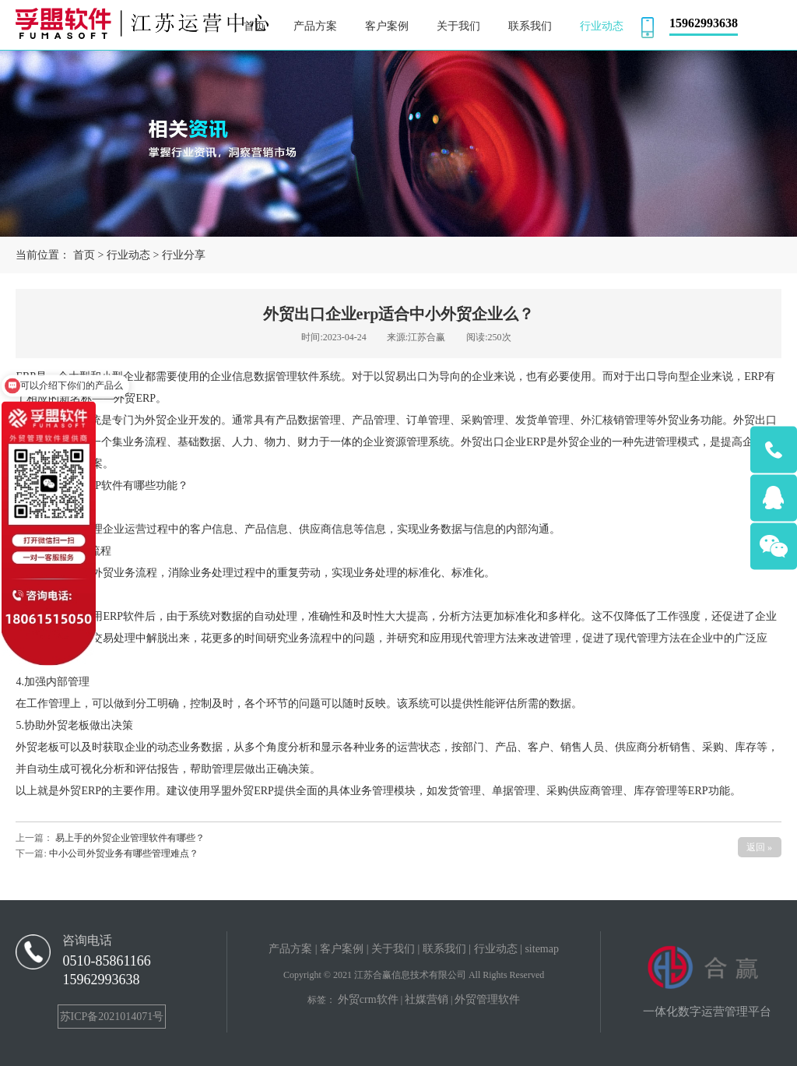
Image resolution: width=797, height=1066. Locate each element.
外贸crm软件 (368, 999)
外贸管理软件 (487, 999)
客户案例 (341, 949)
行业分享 (183, 255)
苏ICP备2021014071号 (112, 1016)
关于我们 (393, 949)
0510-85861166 (106, 961)
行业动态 (128, 255)
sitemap (542, 949)
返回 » (759, 847)
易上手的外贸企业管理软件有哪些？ (130, 837)
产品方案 (290, 949)
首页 (84, 255)
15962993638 (100, 979)
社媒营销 (426, 999)
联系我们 (444, 949)
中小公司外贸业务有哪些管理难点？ (122, 853)
